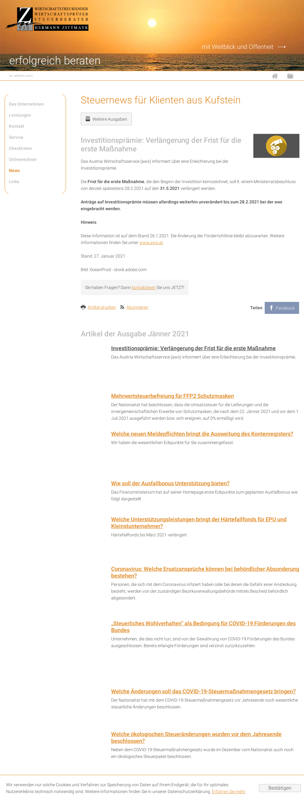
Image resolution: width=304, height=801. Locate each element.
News (14, 170)
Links (14, 181)
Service (16, 137)
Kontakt (16, 126)
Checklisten (20, 148)
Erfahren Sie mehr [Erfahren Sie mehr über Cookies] (229, 791)
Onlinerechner (23, 159)
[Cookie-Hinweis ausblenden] (280, 788)
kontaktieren (144, 287)
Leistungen (20, 115)
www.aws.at (151, 242)
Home (278, 75)
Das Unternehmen (26, 104)
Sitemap (293, 75)
